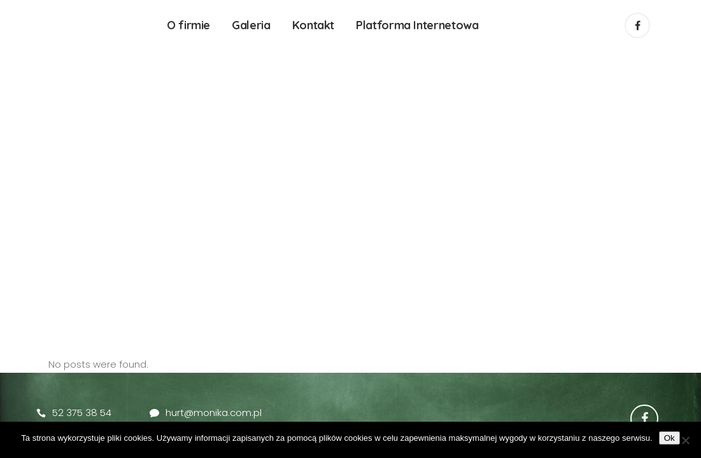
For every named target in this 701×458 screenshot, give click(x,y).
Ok (669, 438)
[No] (685, 440)
